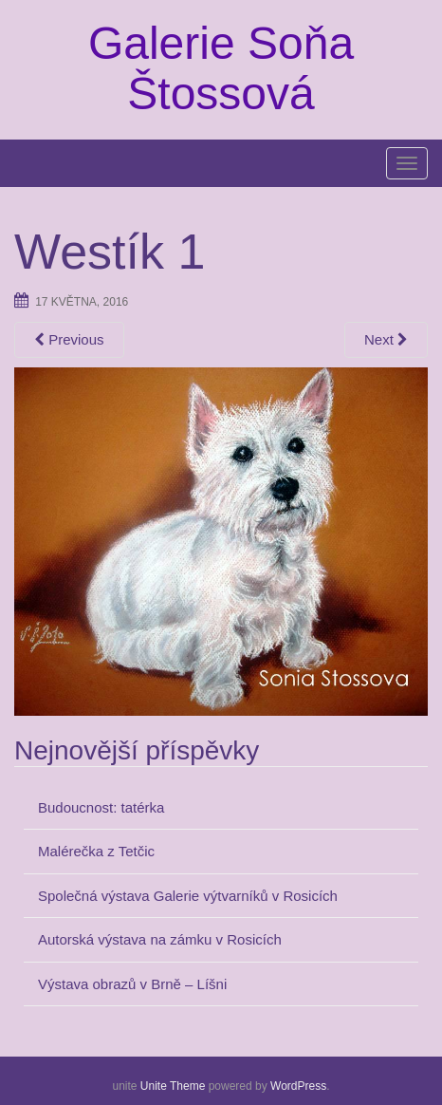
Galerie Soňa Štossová (221, 68)
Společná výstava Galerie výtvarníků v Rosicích (188, 896)
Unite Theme (172, 1086)
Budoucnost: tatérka (101, 807)
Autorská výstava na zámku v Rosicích (160, 939)
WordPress (298, 1086)
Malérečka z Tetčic (96, 851)
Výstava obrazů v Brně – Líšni (132, 984)
